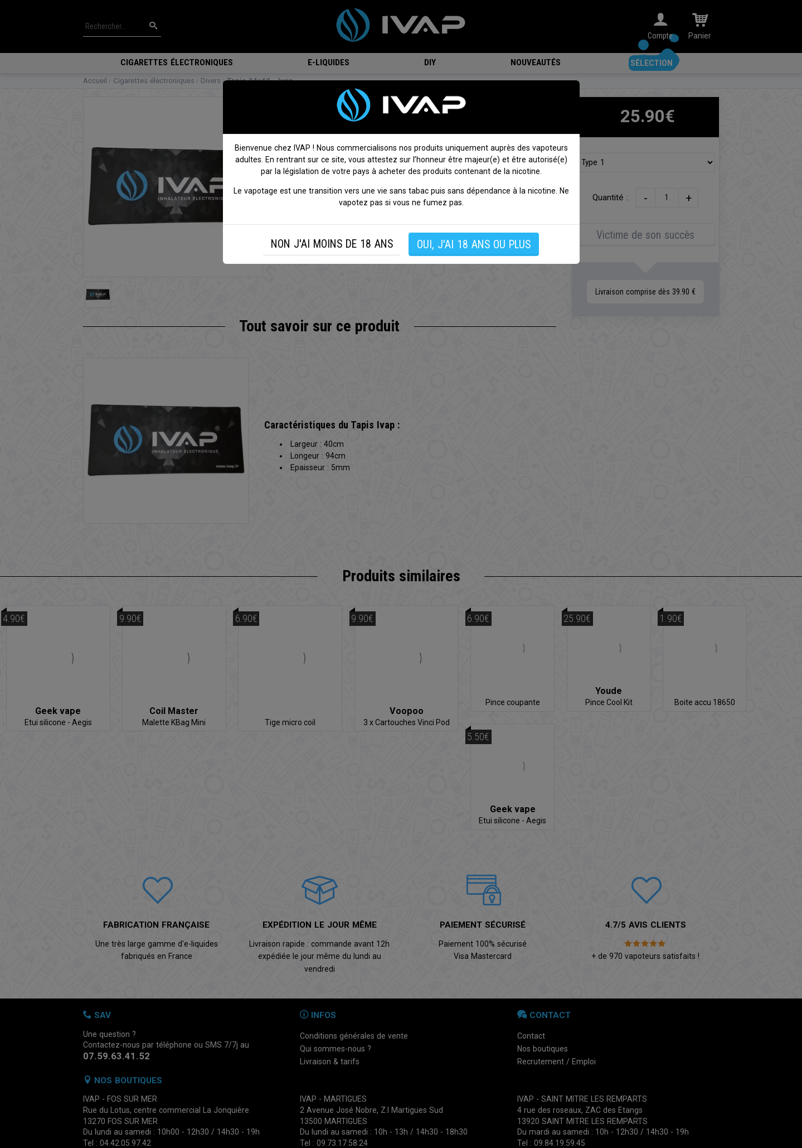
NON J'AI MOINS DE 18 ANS (332, 244)
